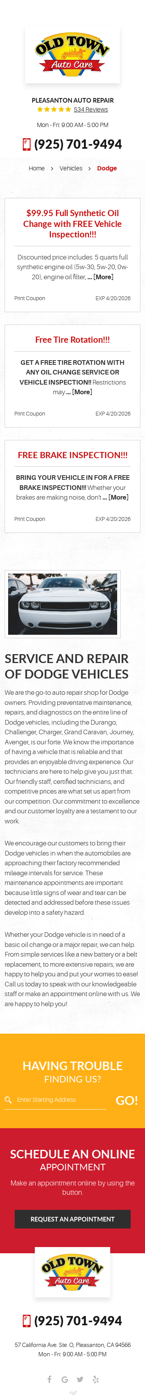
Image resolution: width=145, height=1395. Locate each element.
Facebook (49, 1379)
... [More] (100, 277)
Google (65, 1379)
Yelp (96, 1379)
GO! (127, 1100)
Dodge (107, 168)
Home (37, 168)
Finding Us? (72, 1071)
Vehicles (71, 168)
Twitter (80, 1379)
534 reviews (91, 110)
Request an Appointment (73, 1219)
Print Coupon (29, 298)
